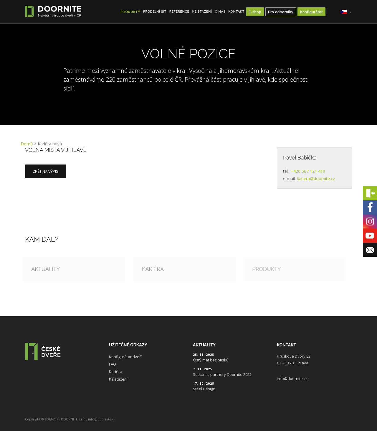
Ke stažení (202, 12)
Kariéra (115, 371)
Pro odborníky (280, 12)
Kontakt (236, 12)
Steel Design (204, 388)
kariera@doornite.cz (316, 178)
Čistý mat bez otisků (211, 360)
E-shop (255, 12)
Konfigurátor (311, 12)
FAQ (112, 364)
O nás (220, 12)
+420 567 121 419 (308, 171)
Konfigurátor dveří (125, 356)
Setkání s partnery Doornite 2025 (222, 374)
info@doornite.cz (292, 378)
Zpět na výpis (45, 171)
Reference (179, 12)
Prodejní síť (154, 12)
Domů (27, 144)
